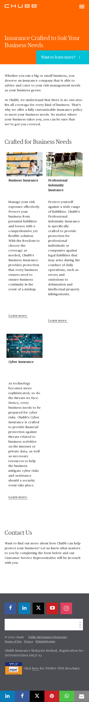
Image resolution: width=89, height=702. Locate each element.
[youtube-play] (52, 608)
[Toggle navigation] (81, 7)
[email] (81, 696)
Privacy (28, 641)
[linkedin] (24, 608)
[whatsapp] (66, 696)
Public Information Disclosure (47, 637)
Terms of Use (13, 641)
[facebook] (10, 608)
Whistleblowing (45, 641)
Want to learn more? (58, 57)
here (35, 668)
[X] (38, 608)
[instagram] (66, 608)
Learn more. (18, 315)
